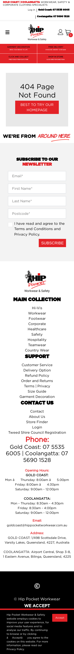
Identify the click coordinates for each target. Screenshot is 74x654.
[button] (60, 32)
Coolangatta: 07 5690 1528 (53, 16)
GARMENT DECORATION (18, 48)
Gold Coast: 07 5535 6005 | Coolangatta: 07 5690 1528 (37, 453)
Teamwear (37, 345)
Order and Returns (37, 381)
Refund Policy (37, 375)
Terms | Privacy (37, 386)
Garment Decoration (37, 396)
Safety (37, 334)
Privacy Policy (26, 234)
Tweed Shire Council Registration (37, 432)
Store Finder (37, 422)
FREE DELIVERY (55, 48)
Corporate (37, 324)
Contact (37, 411)
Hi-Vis (37, 308)
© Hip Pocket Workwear (37, 599)
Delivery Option (37, 370)
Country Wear (37, 350)
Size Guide (37, 391)
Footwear (37, 318)
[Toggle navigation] (7, 32)
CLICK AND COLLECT (18, 58)
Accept (59, 617)
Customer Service (37, 365)
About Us (37, 416)
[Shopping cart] (68, 33)
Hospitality (37, 339)
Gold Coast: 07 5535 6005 (54, 10)
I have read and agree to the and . (39, 228)
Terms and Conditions (33, 229)
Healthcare (37, 329)
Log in (31, 9)
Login (37, 427)
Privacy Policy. (16, 649)
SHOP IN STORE (56, 58)
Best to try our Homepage (37, 107)
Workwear (37, 313)
